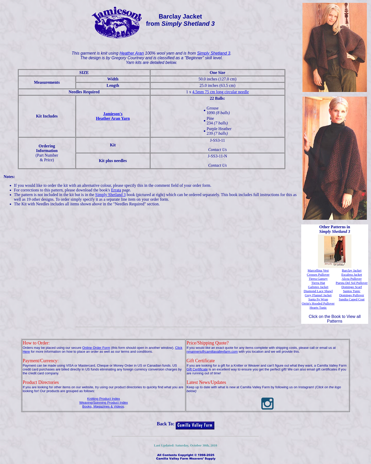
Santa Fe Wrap (318, 299)
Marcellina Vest (318, 270)
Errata (116, 190)
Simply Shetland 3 (213, 53)
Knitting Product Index (103, 399)
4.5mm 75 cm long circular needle (220, 92)
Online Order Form (96, 348)
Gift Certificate (197, 369)
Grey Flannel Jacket (318, 295)
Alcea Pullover (352, 279)
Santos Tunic (351, 291)
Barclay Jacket (351, 270)
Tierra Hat (318, 283)
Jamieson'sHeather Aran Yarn (113, 116)
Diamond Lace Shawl (318, 291)
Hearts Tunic (318, 307)
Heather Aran (132, 53)
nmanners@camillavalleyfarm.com (212, 351)
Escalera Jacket (351, 274)
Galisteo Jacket (318, 287)
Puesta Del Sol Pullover (352, 283)
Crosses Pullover (318, 274)
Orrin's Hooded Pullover (318, 303)
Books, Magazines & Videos (103, 406)
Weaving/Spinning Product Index (103, 402)
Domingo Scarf (351, 287)
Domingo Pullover (351, 295)
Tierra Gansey (318, 279)
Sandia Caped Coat (352, 299)
